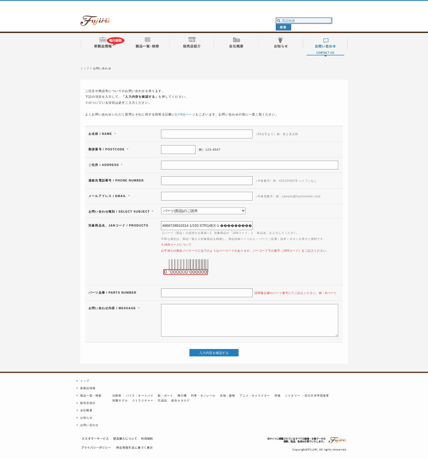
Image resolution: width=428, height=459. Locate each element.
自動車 (117, 395)
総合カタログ (180, 400)
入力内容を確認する (214, 353)
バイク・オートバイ (140, 395)
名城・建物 (227, 395)
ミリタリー (292, 395)
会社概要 (86, 410)
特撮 (278, 395)
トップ (85, 68)
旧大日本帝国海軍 (317, 395)
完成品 (162, 400)
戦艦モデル (120, 400)
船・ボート (165, 395)
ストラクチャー (142, 400)
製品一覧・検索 (91, 395)
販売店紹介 (88, 402)
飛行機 (182, 395)
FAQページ (187, 114)
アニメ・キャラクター (255, 395)
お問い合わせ (89, 425)
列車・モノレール (203, 395)
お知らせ (86, 417)
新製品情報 (88, 388)
